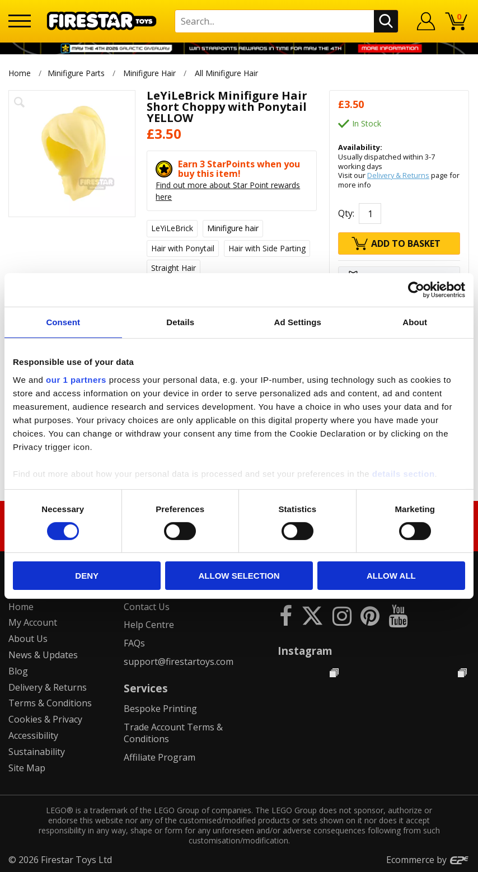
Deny (87, 575)
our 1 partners (76, 379)
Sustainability (36, 752)
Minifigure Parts (76, 73)
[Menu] (19, 21)
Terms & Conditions (50, 703)
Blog (18, 671)
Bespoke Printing (160, 708)
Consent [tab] (63, 322)
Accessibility (33, 735)
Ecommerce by (428, 860)
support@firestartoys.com (178, 661)
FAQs (134, 643)
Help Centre (149, 624)
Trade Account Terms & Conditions (173, 733)
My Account (32, 622)
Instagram (305, 651)
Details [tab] (180, 322)
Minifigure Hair (149, 73)
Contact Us (147, 607)
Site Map (26, 768)
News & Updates (43, 655)
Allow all (391, 575)
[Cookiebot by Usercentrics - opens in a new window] (416, 290)
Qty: (346, 213)
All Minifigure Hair (226, 73)
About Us (28, 638)
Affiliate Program (159, 757)
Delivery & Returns (398, 175)
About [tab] (414, 322)
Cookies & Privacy (45, 719)
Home (19, 73)
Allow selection (239, 575)
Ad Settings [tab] (297, 322)
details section (403, 473)
